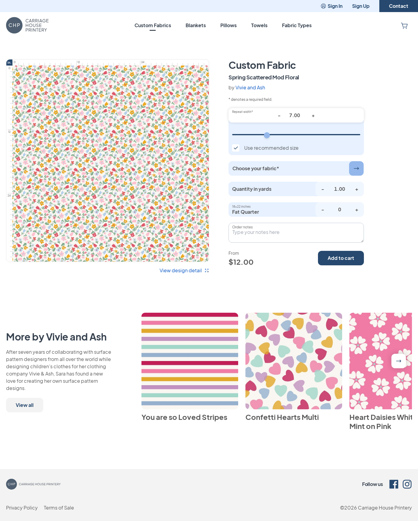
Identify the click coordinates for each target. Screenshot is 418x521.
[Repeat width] (296, 134)
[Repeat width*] (296, 115)
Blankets (196, 25)
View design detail (184, 270)
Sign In (331, 6)
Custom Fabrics (152, 25)
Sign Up (361, 6)
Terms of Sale (59, 507)
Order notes (242, 227)
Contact (398, 6)
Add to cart (341, 258)
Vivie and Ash (250, 87)
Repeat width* (242, 111)
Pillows (228, 25)
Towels (259, 25)
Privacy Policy (22, 507)
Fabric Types (297, 25)
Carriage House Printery (385, 507)
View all (25, 405)
